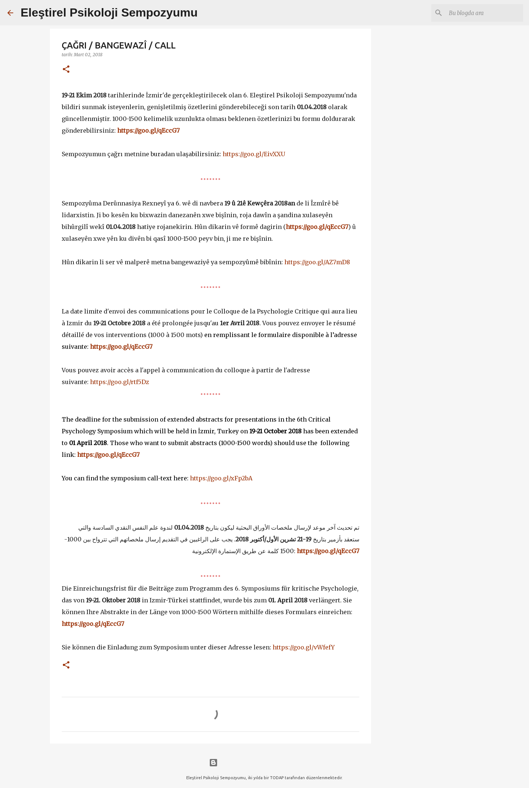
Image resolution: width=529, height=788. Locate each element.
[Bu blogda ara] (484, 13)
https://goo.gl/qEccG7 (148, 130)
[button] (66, 70)
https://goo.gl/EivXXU (254, 154)
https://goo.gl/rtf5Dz (119, 382)
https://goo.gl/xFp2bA (221, 478)
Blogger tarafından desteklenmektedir (264, 762)
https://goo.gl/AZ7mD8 (317, 262)
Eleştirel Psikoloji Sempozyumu (109, 12)
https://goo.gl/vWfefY (304, 647)
